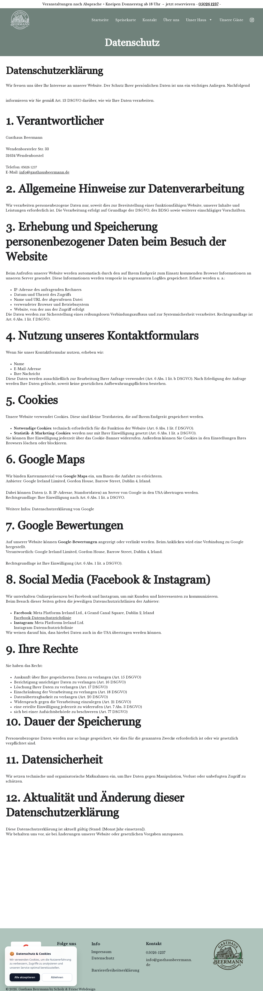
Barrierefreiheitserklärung (115, 971)
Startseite (100, 20)
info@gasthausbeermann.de (44, 219)
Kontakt (150, 20)
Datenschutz (102, 959)
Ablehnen (57, 977)
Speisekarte (125, 20)
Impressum (101, 952)
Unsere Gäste (231, 20)
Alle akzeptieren (24, 977)
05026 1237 (208, 4)
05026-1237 (155, 953)
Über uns (171, 20)
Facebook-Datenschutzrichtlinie (42, 665)
